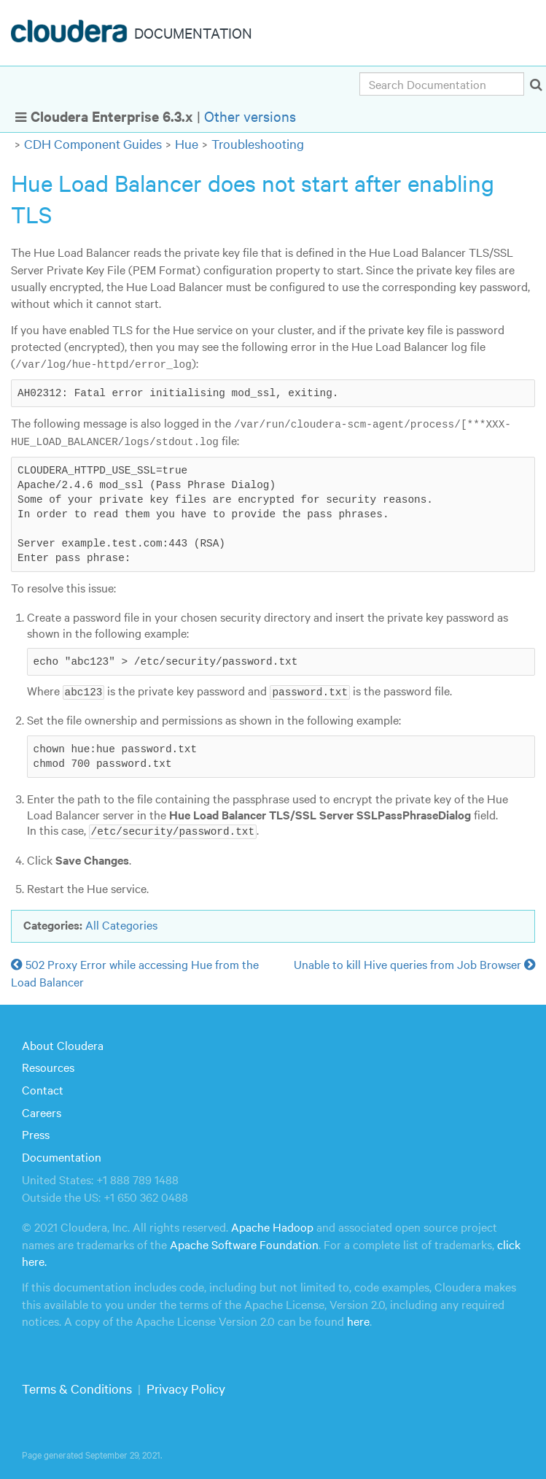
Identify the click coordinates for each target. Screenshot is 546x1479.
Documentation (61, 1155)
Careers (41, 1110)
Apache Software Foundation (244, 1242)
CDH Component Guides (93, 143)
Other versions (250, 116)
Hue (186, 143)
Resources (48, 1065)
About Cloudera (63, 1043)
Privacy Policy (186, 1386)
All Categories (121, 922)
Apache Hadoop (272, 1225)
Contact (42, 1088)
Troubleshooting (257, 143)
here (358, 1319)
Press (36, 1132)
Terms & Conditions (77, 1386)
